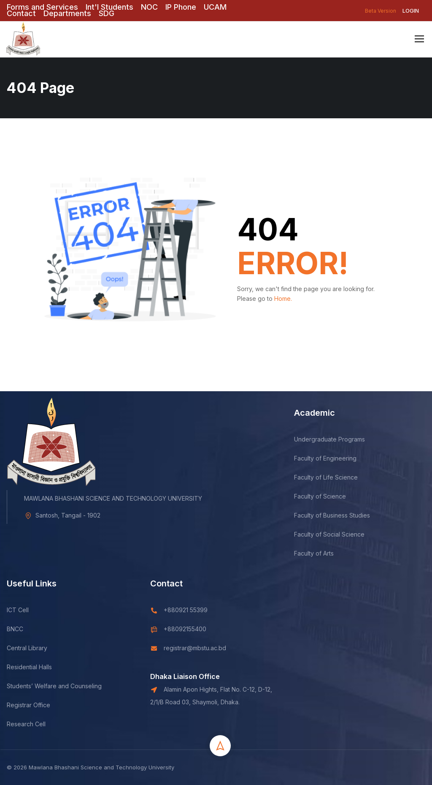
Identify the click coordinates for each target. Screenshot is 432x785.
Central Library (27, 705)
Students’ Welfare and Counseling (54, 743)
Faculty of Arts (314, 610)
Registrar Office (28, 762)
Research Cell (26, 781)
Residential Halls (29, 724)
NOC (149, 7)
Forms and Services (42, 7)
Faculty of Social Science (329, 591)
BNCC (15, 686)
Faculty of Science (320, 553)
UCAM (215, 7)
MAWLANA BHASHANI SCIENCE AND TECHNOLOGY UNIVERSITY (113, 555)
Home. (283, 298)
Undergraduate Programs (329, 496)
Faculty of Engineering (325, 515)
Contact (21, 13)
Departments (67, 13)
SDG (106, 13)
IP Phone (180, 7)
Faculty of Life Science (326, 534)
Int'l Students (109, 7)
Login (410, 10)
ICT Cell (18, 667)
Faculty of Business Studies (332, 572)
